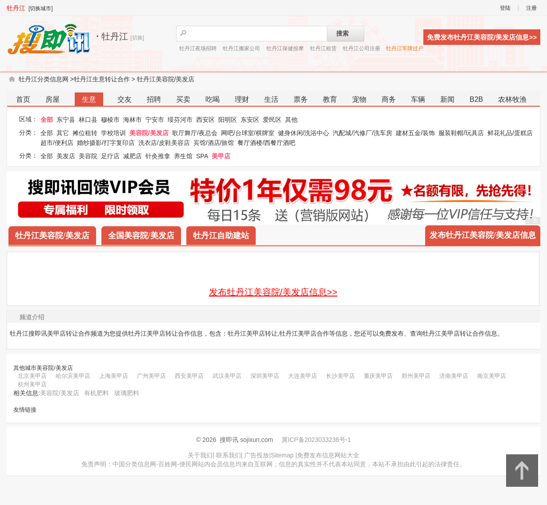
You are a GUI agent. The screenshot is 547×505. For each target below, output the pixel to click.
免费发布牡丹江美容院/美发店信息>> (482, 37)
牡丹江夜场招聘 (198, 48)
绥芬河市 (180, 119)
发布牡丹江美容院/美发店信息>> (273, 292)
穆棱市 (110, 119)
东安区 (250, 119)
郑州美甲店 (416, 376)
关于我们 (200, 455)
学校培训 (113, 132)
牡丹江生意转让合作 (102, 79)
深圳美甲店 (264, 376)
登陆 (505, 8)
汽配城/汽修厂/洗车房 (362, 132)
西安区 (205, 119)
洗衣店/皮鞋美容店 (164, 142)
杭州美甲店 (32, 384)
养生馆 (183, 156)
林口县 (88, 119)
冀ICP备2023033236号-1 (316, 439)
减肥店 (132, 156)
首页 (23, 99)
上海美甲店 (113, 376)
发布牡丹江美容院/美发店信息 (483, 235)
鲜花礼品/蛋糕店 (510, 132)
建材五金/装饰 (415, 132)
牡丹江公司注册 (361, 48)
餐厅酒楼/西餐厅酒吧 (266, 142)
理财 (242, 99)
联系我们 (228, 455)
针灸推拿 (157, 156)
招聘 (154, 99)
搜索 (342, 33)
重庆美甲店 (378, 376)
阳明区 (227, 119)
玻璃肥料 (126, 393)
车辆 (418, 99)
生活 (271, 99)
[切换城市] (40, 8)
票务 (301, 99)
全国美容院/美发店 (141, 235)
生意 (89, 99)
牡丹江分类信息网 (43, 79)
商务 (389, 99)
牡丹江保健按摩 (285, 48)
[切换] (137, 38)
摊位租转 (84, 132)
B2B (476, 99)
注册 (531, 8)
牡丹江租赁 (323, 48)
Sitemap (282, 455)
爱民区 (272, 119)
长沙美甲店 (340, 376)
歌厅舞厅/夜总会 (194, 132)
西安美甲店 (189, 376)
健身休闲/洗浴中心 (304, 132)
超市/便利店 (56, 142)
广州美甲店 (151, 376)
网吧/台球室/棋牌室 (247, 132)
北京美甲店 (32, 376)
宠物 (359, 99)
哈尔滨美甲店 (73, 376)
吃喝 (212, 99)
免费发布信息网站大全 (328, 455)
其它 (62, 132)
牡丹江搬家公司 (241, 48)
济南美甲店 (453, 376)
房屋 (52, 99)
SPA (202, 156)
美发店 (65, 156)
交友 (124, 99)
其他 (291, 119)
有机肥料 (96, 393)
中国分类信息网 (134, 464)
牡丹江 (16, 8)
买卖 (183, 99)
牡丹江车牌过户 (404, 48)
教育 (330, 99)
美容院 (88, 156)
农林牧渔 (512, 99)
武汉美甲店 (227, 376)
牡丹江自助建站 (221, 235)
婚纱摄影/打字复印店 (106, 142)
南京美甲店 (491, 376)
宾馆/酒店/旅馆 (213, 142)
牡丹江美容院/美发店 (166, 79)
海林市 (132, 119)
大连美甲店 (302, 376)
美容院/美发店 (149, 132)
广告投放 (256, 455)
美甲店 (221, 156)
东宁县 (65, 119)
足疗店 (110, 156)
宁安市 (154, 119)
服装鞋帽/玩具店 (461, 132)
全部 (46, 119)
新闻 (447, 99)
